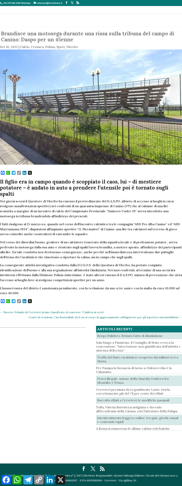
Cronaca (37, 47)
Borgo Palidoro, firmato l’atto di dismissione (130, 336)
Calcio (24, 47)
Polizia (50, 47)
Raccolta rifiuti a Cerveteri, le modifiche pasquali (133, 400)
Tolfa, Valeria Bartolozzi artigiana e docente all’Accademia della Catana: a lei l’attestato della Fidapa (136, 409)
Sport (60, 47)
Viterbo (72, 47)
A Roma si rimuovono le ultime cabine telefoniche (133, 428)
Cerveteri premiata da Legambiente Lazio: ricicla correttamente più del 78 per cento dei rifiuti (133, 391)
